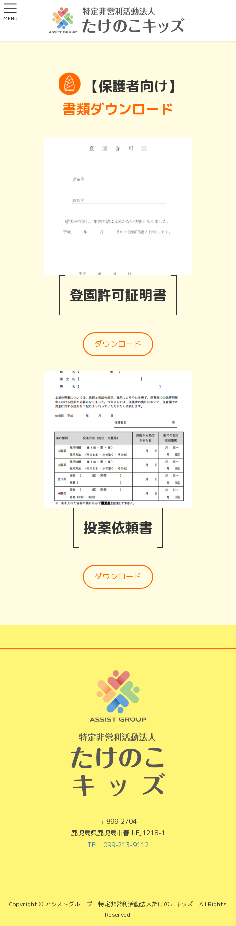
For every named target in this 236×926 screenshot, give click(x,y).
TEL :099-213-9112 (118, 844)
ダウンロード (118, 343)
